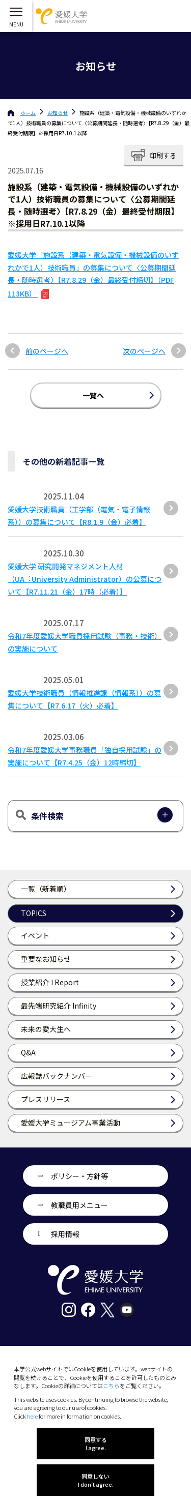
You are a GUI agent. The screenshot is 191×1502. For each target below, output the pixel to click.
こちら (111, 1385)
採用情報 (65, 1234)
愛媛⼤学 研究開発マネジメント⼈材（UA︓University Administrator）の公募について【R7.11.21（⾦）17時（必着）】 (84, 579)
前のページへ (46, 351)
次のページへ (144, 351)
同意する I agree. (96, 1443)
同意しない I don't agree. (96, 1480)
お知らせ (57, 112)
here (32, 1416)
